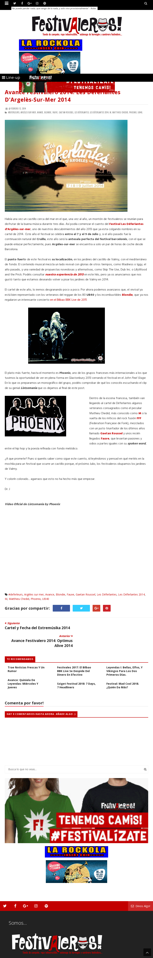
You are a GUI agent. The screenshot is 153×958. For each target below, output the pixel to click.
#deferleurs (15, 594)
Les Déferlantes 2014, (99, 112)
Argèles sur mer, (28, 112)
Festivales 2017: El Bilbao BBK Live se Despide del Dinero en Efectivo (74, 658)
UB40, (140, 112)
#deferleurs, (14, 112)
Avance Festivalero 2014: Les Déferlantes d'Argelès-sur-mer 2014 (63, 95)
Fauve (70, 594)
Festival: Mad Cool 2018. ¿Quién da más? (122, 672)
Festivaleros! (11, 954)
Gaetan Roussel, (66, 112)
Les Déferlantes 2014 (131, 594)
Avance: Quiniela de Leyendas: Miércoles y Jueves (23, 670)
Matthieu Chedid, (120, 112)
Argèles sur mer (34, 594)
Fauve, (55, 112)
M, (111, 112)
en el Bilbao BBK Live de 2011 (68, 299)
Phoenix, (133, 112)
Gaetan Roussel (111, 433)
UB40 (45, 599)
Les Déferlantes (107, 594)
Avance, (40, 112)
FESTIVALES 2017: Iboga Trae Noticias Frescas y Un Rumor (26, 654)
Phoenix (36, 599)
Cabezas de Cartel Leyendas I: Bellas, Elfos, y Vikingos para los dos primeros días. (124, 656)
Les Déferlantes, (82, 112)
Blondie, (48, 112)
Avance (49, 594)
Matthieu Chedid (19, 599)
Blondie (127, 294)
